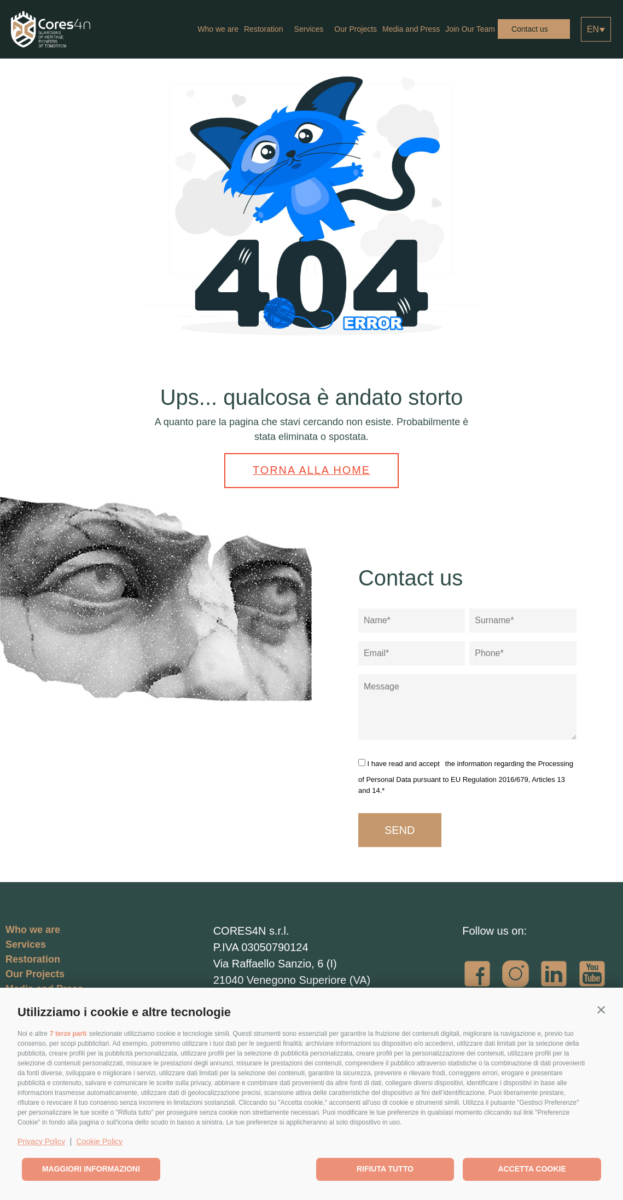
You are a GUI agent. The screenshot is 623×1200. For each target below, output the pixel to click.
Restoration (266, 29)
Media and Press (411, 29)
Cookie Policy (99, 1141)
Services (311, 29)
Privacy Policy (41, 1141)
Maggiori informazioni (91, 1168)
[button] (601, 1009)
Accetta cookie (532, 1168)
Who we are (217, 29)
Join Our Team (470, 29)
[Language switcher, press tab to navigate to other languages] (596, 29)
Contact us (529, 29)
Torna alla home (312, 469)
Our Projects (355, 29)
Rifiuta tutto (385, 1168)
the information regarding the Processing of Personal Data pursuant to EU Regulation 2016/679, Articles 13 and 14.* (465, 775)
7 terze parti (68, 1033)
